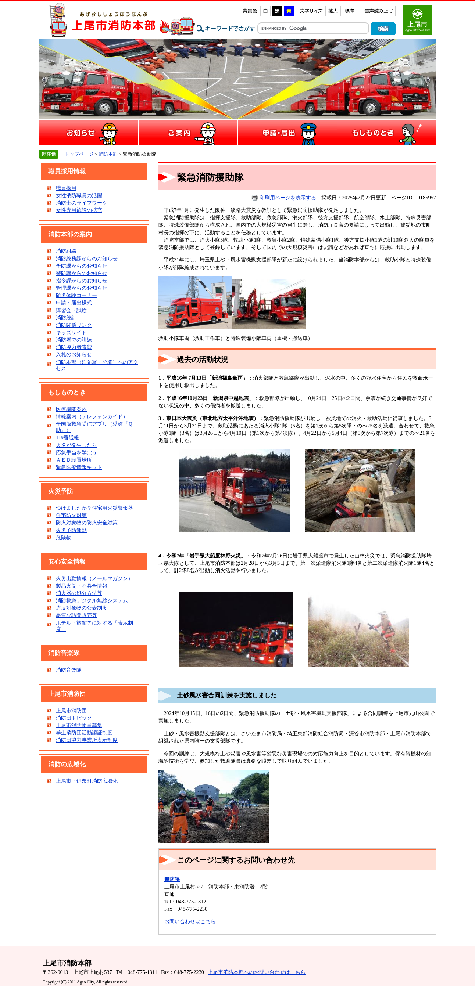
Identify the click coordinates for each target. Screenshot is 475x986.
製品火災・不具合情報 (81, 586)
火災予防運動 (71, 530)
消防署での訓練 (74, 340)
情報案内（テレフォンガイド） (92, 416)
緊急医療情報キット (79, 467)
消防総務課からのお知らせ (87, 258)
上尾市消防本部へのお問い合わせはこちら (257, 972)
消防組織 (66, 251)
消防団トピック (74, 718)
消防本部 (108, 154)
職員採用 (66, 188)
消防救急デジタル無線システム (92, 600)
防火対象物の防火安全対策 (87, 522)
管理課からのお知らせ (81, 288)
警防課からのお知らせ (81, 273)
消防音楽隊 (69, 670)
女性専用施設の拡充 (79, 210)
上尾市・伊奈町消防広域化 (87, 781)
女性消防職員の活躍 (79, 195)
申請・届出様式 (74, 303)
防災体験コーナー (76, 295)
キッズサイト (71, 332)
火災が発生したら (76, 445)
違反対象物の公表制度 (81, 608)
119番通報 (67, 437)
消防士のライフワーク (81, 203)
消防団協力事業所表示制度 (87, 740)
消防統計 (66, 318)
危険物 (63, 538)
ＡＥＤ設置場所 (74, 460)
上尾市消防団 (71, 711)
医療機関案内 (71, 409)
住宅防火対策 (71, 515)
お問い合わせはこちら (190, 921)
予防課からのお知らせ (81, 266)
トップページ (79, 154)
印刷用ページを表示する (288, 198)
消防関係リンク (74, 325)
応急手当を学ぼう (76, 452)
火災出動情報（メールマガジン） (94, 578)
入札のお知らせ (74, 354)
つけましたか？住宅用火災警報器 (94, 508)
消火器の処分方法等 (79, 593)
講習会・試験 (71, 310)
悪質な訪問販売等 (76, 615)
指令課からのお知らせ (81, 280)
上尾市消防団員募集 (79, 725)
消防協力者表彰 (74, 347)
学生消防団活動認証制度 (84, 733)
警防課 (172, 879)
